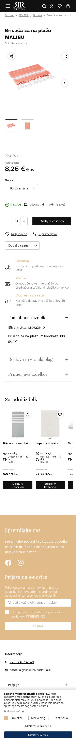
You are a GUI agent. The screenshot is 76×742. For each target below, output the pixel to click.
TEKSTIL (24, 15)
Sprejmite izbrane (38, 726)
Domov (9, 15)
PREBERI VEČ (36, 616)
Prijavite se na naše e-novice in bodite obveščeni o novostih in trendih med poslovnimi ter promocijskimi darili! (31, 591)
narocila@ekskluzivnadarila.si (30, 670)
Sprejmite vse (38, 735)
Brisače (37, 15)
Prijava (38, 626)
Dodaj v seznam (23, 246)
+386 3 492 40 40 (22, 662)
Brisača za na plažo (16, 443)
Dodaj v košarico (52, 221)
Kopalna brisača (47, 443)
